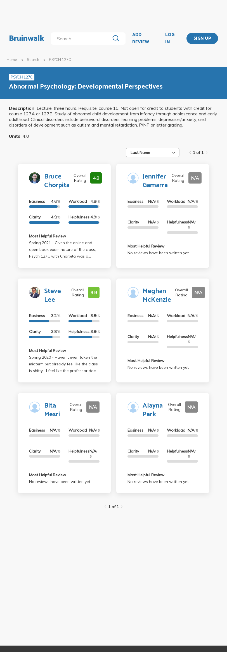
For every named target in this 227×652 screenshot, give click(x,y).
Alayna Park (153, 410)
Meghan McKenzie (157, 295)
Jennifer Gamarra (155, 181)
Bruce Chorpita (57, 181)
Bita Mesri (52, 410)
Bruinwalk (26, 38)
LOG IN (169, 38)
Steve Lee (52, 295)
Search (33, 59)
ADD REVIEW (140, 38)
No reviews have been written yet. (158, 252)
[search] (81, 38)
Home (12, 59)
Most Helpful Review (47, 236)
